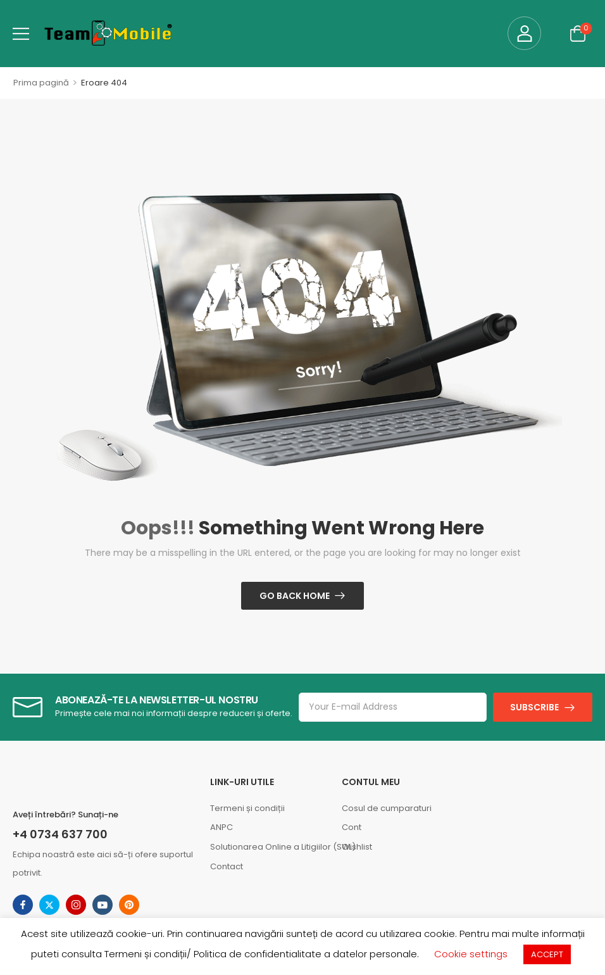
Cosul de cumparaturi (387, 808)
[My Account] (524, 33)
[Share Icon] (23, 905)
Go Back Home (294, 595)
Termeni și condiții (247, 808)
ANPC (221, 827)
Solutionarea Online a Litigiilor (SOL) (269, 847)
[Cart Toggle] (578, 33)
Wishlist (357, 847)
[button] (21, 33)
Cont (351, 827)
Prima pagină (41, 83)
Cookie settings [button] (471, 953)
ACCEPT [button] (547, 954)
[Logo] (108, 33)
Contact (226, 866)
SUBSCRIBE (534, 707)
